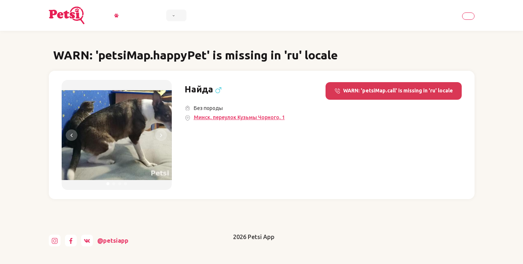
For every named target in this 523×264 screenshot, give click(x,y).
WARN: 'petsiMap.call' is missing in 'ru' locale (393, 91)
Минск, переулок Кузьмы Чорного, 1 (239, 117)
